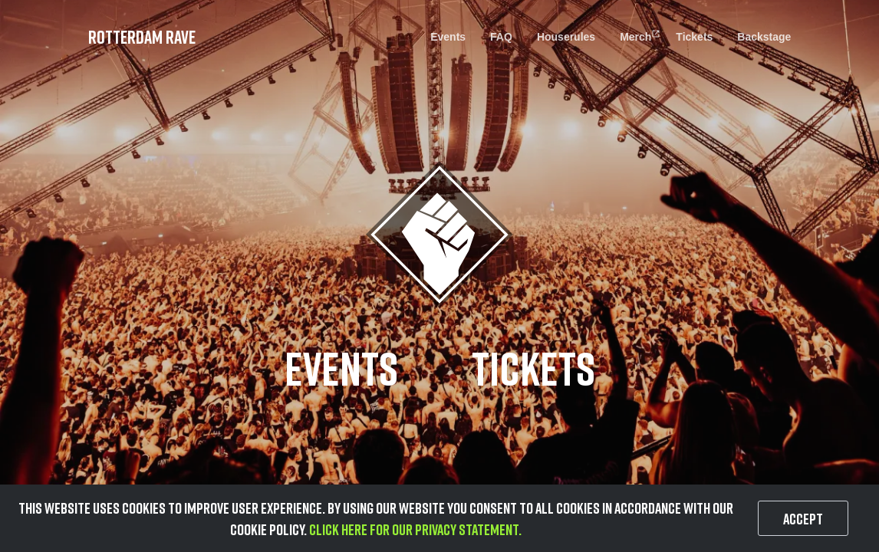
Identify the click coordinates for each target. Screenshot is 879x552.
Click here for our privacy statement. (414, 529)
